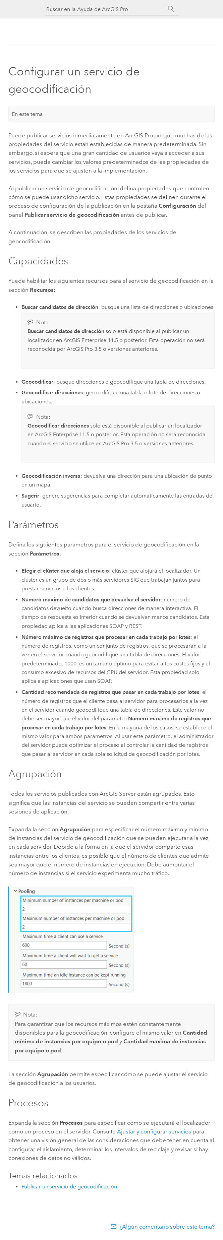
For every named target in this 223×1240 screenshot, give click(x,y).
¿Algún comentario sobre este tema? (167, 1226)
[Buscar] (171, 9)
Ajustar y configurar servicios (154, 1131)
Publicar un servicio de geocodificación (69, 1186)
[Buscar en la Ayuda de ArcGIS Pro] (105, 9)
